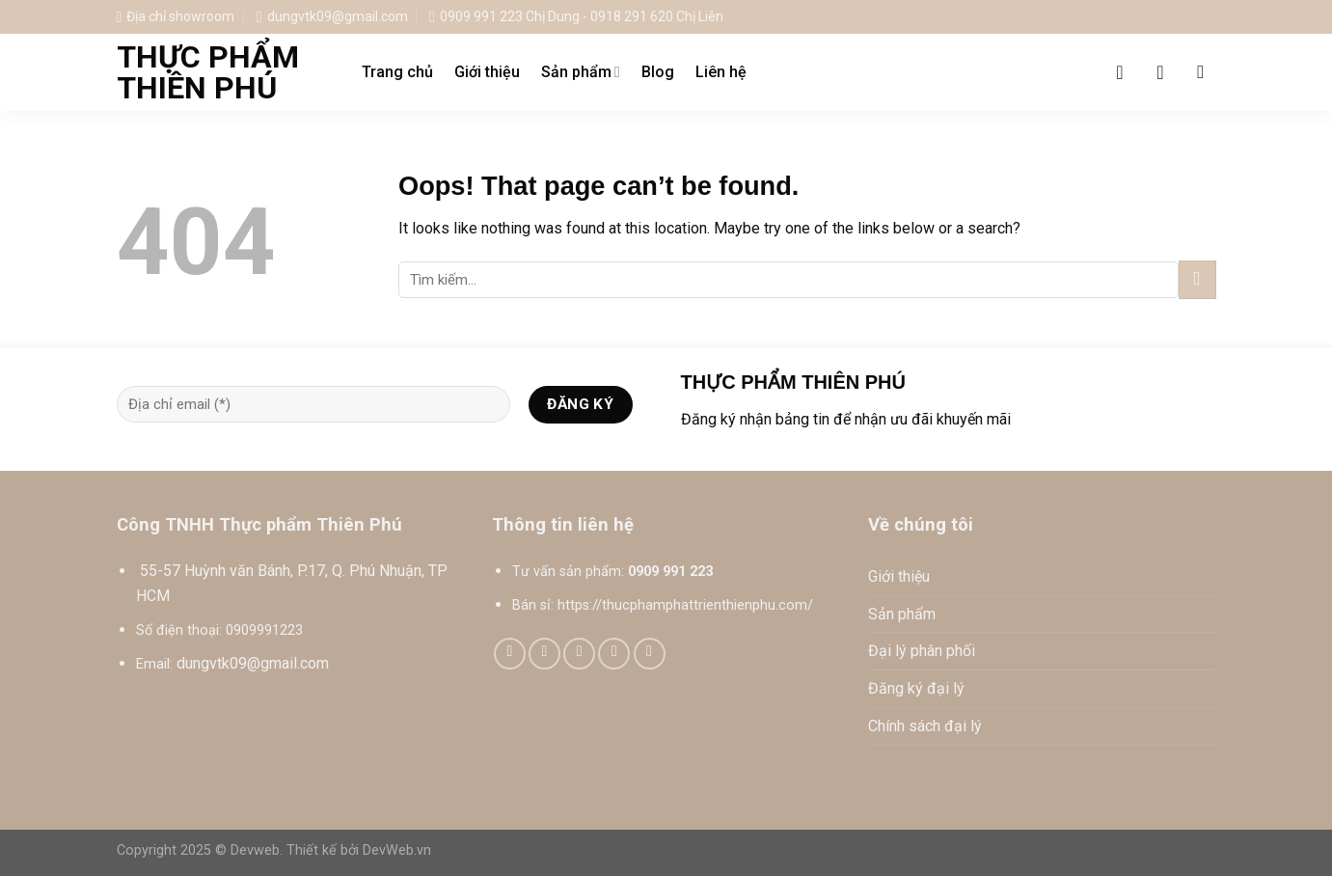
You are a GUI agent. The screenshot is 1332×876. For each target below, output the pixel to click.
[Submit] (1197, 279)
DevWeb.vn (397, 850)
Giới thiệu (487, 72)
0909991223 (264, 630)
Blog (657, 72)
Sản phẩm (580, 72)
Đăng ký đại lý (916, 688)
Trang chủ (397, 72)
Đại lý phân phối (921, 651)
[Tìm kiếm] (1206, 72)
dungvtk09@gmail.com (253, 663)
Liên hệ (721, 72)
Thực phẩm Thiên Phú (208, 72)
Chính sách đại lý (925, 726)
